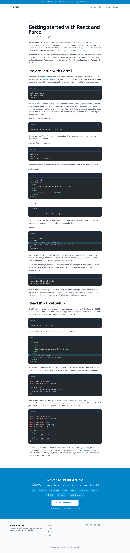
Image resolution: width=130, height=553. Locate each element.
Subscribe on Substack (65, 503)
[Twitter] (87, 525)
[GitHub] (91, 525)
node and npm (48, 79)
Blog (100, 7)
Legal (49, 535)
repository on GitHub (84, 450)
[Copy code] (98, 88)
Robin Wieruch (17, 525)
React (31, 21)
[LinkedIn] (95, 525)
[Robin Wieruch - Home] (14, 7)
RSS (49, 538)
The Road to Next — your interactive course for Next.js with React (65, 2)
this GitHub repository (77, 50)
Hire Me (93, 7)
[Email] (99, 525)
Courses (116, 7)
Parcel (85, 42)
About (108, 7)
